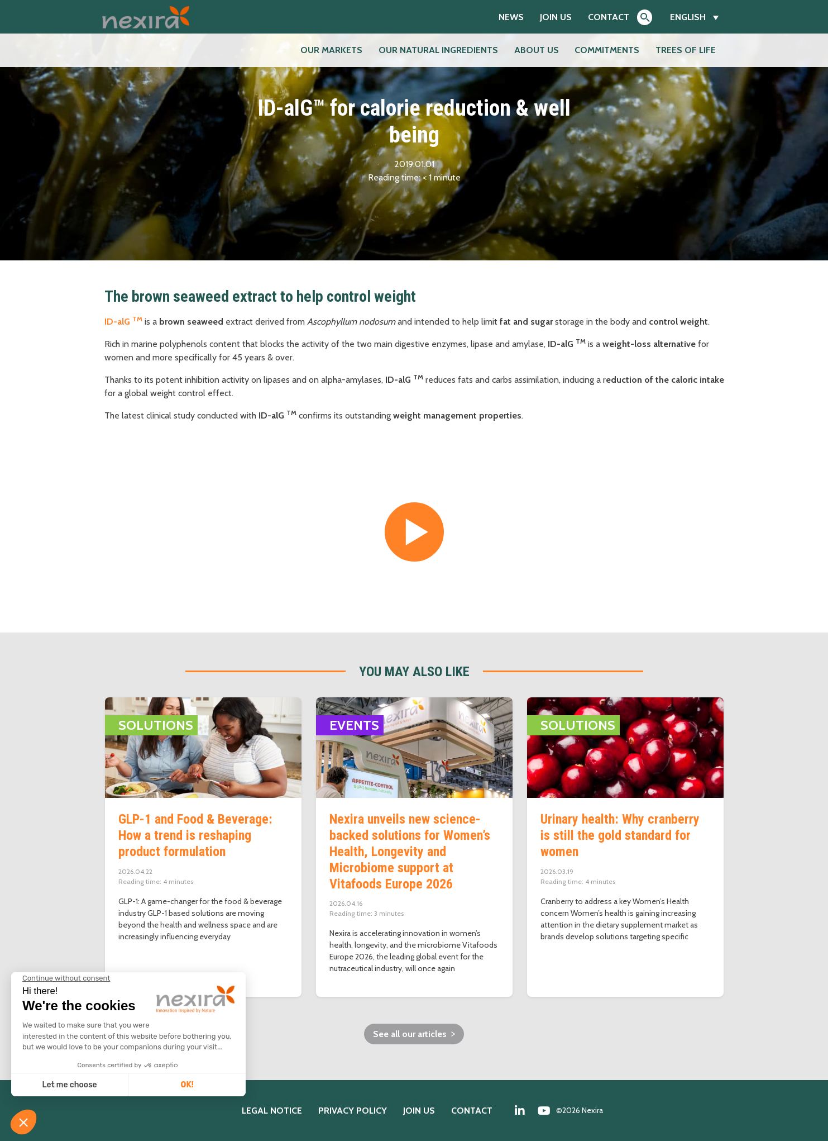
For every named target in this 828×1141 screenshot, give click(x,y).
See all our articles (410, 1034)
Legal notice (272, 1110)
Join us (556, 17)
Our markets (331, 50)
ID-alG (123, 321)
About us (536, 50)
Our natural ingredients (438, 50)
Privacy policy (352, 1110)
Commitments (607, 50)
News (511, 17)
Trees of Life (685, 50)
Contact (608, 17)
